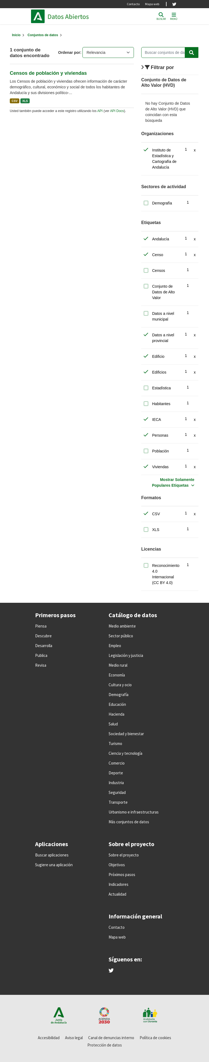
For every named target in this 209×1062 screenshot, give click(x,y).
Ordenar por (69, 52)
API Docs (117, 111)
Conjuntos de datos (42, 35)
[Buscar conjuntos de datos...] (169, 52)
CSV (15, 101)
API (100, 111)
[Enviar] (191, 52)
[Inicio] (16, 35)
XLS (25, 101)
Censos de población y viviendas (48, 73)
